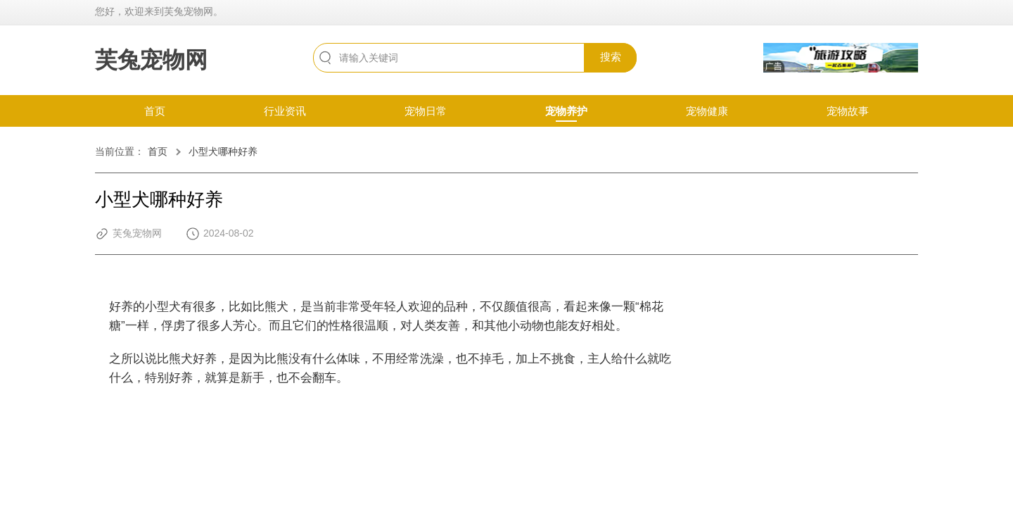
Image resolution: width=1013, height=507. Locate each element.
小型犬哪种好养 (223, 151)
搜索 (610, 57)
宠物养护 (566, 111)
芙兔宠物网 (151, 60)
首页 (154, 111)
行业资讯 (285, 111)
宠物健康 (707, 111)
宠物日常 (425, 111)
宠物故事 (848, 111)
